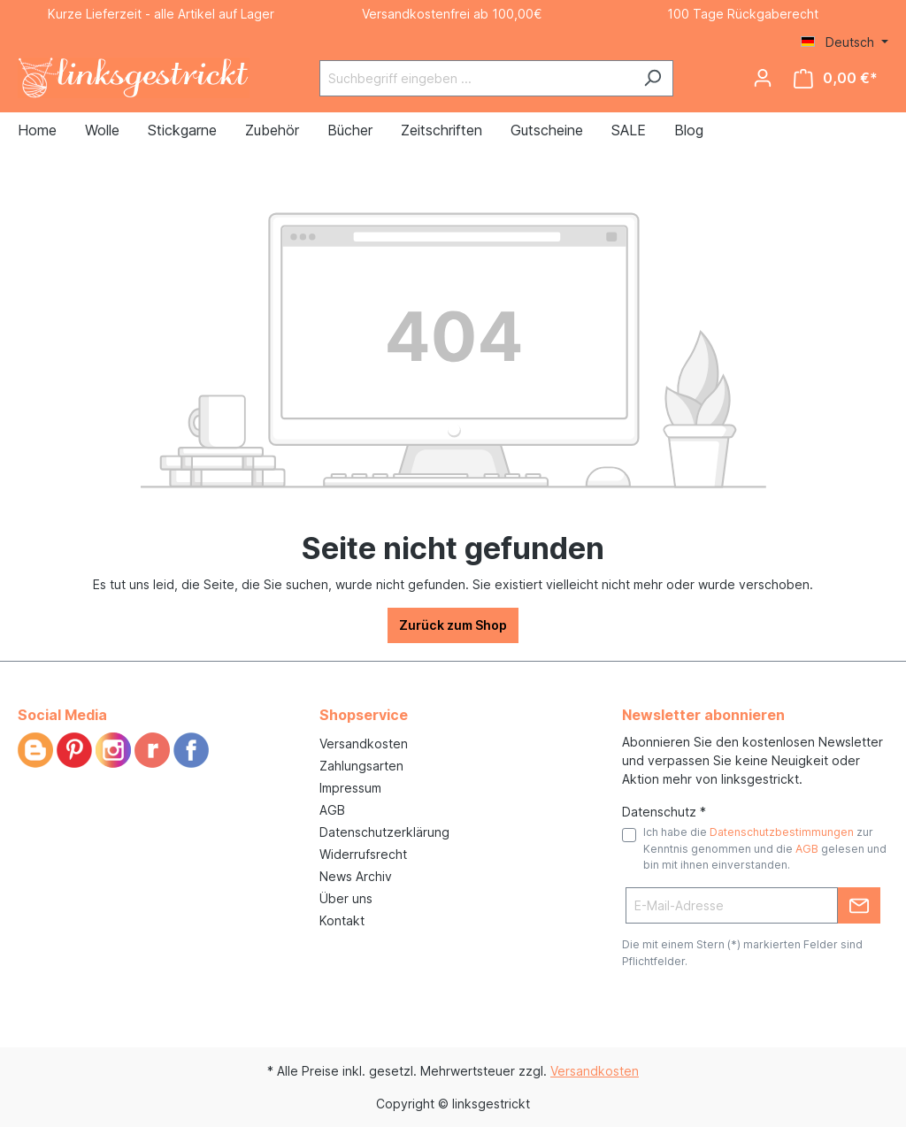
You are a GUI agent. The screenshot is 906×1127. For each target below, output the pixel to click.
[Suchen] (652, 78)
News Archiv (355, 876)
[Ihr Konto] (762, 78)
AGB (332, 809)
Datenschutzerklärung (384, 832)
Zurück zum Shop (453, 624)
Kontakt (342, 920)
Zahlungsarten (361, 765)
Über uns (345, 898)
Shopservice (363, 715)
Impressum (350, 787)
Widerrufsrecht (363, 854)
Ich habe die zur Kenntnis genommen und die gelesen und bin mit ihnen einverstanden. (765, 848)
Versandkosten (363, 743)
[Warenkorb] (835, 78)
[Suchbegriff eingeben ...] (476, 78)
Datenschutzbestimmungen (782, 832)
